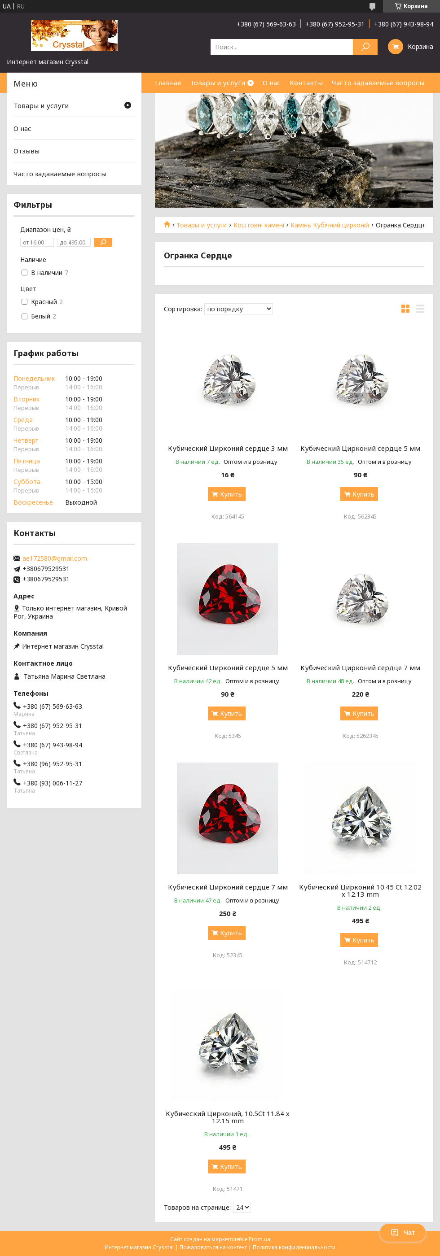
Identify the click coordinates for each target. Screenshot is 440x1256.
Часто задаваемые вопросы (378, 82)
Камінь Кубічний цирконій (329, 225)
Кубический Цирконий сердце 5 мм (360, 448)
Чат (403, 1233)
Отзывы (26, 150)
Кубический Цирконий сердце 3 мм (228, 448)
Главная (168, 82)
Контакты (306, 82)
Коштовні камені (258, 225)
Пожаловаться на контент (213, 1247)
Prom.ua (259, 1239)
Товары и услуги (217, 82)
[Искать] (365, 47)
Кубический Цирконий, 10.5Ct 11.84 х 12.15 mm (228, 1117)
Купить (231, 494)
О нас (272, 82)
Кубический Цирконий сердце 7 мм (360, 667)
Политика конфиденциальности (294, 1247)
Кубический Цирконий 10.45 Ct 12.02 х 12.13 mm (360, 890)
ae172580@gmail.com (54, 558)
